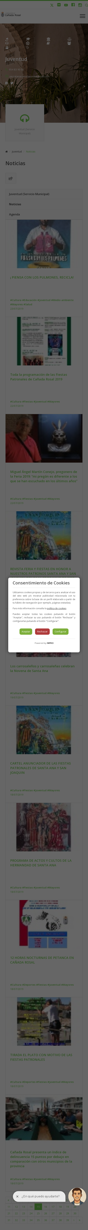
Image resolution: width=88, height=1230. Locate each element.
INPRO (50, 643)
